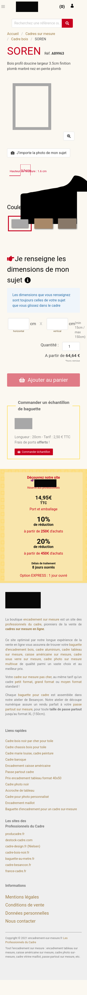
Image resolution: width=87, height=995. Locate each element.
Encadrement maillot (20, 803)
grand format (44, 682)
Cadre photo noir (17, 784)
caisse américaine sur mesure (48, 654)
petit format (23, 682)
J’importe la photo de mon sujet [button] (38, 153)
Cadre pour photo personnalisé (27, 797)
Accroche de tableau (19, 791)
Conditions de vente (24, 905)
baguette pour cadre (33, 695)
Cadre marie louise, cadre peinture (29, 753)
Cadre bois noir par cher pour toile (29, 741)
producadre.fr (15, 834)
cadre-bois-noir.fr (17, 852)
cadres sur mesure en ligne (24, 629)
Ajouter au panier (43, 380)
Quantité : (50, 344)
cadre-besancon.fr (18, 865)
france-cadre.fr (15, 871)
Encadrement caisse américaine (27, 766)
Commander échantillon (33, 451)
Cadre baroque (15, 760)
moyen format (71, 682)
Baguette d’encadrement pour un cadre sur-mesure (41, 809)
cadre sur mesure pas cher (33, 677)
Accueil (13, 34)
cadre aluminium (48, 650)
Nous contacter (20, 921)
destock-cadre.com (19, 840)
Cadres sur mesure (40, 34)
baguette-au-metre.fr (19, 859)
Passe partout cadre (19, 772)
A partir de (62, 355)
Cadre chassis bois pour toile (25, 747)
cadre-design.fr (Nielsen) (22, 846)
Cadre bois (19, 39)
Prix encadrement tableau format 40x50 (33, 778)
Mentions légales (22, 897)
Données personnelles (27, 913)
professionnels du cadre (23, 624)
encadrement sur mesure (41, 619)
